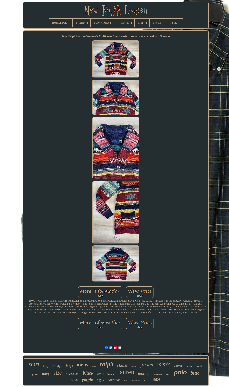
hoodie (110, 374)
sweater (72, 373)
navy (46, 374)
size (57, 373)
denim (146, 381)
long (45, 366)
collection (114, 380)
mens (82, 365)
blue (195, 373)
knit (168, 374)
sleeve (133, 367)
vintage (57, 366)
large (69, 366)
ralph (106, 364)
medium (136, 380)
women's (158, 374)
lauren (126, 372)
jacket (147, 364)
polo (180, 372)
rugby (100, 380)
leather (144, 373)
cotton (178, 366)
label (157, 379)
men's (163, 364)
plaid (94, 367)
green (35, 374)
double (74, 380)
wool (126, 380)
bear (100, 374)
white (200, 366)
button (189, 366)
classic (122, 365)
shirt (34, 364)
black (88, 373)
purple (87, 379)
